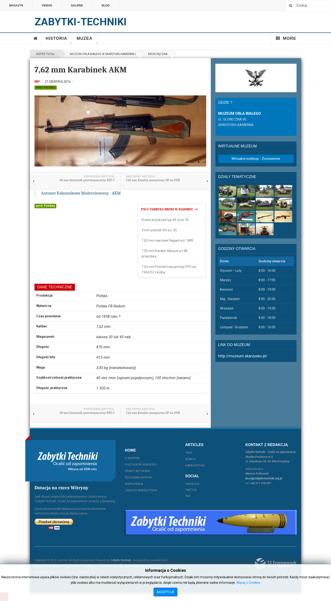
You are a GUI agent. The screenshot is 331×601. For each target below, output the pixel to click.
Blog (106, 5)
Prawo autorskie (137, 471)
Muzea (87, 40)
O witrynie (132, 458)
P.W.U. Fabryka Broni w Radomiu (169, 209)
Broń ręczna (157, 54)
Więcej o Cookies (248, 582)
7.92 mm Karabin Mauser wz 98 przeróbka (164, 253)
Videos (47, 5)
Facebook (192, 484)
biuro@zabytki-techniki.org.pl (263, 478)
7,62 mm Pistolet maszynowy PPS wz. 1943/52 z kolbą (169, 269)
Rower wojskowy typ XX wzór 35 (165, 220)
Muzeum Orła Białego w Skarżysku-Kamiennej (102, 54)
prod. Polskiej (45, 87)
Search (190, 459)
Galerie (77, 5)
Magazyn (16, 5)
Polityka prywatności (141, 464)
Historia (59, 40)
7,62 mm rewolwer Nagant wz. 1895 (167, 240)
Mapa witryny (195, 465)
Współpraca (134, 484)
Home (35, 38)
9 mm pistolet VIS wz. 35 (159, 230)
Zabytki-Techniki (121, 560)
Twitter (191, 490)
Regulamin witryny (138, 477)
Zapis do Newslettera (141, 490)
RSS (187, 496)
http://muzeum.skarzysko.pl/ (242, 356)
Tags (188, 452)
